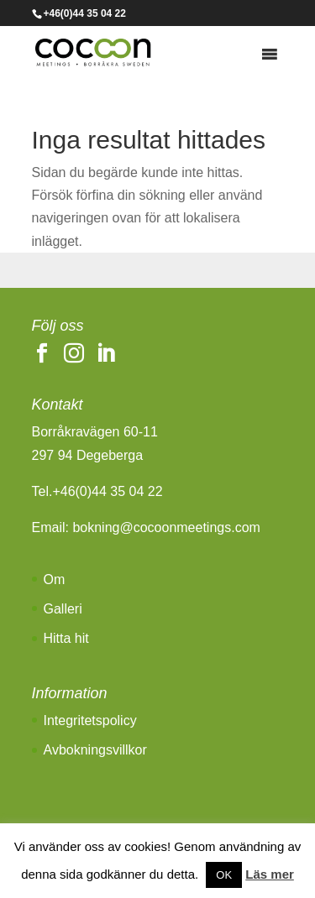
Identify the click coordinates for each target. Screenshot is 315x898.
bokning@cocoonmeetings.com (166, 527)
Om (55, 579)
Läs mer (269, 874)
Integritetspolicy (90, 720)
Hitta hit (66, 638)
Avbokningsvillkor (95, 750)
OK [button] (224, 875)
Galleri (63, 609)
